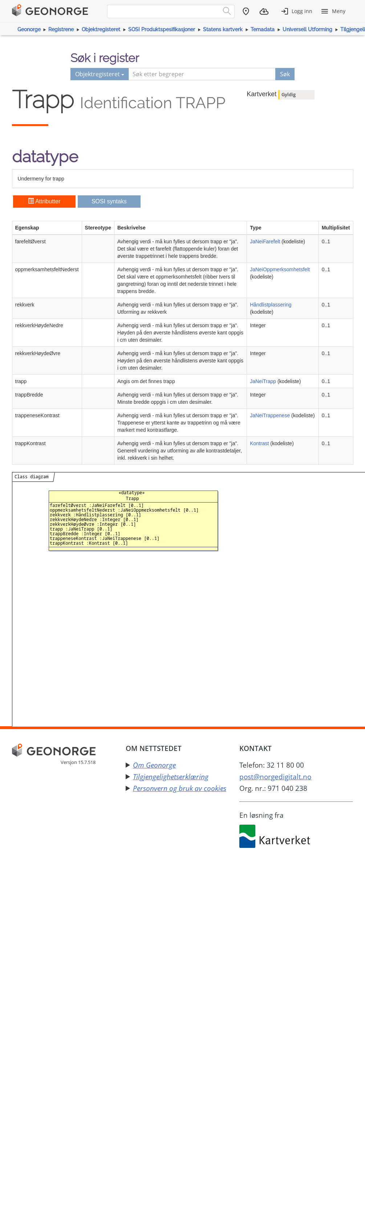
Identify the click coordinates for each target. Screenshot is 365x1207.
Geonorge (29, 29)
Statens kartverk (223, 29)
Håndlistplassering (270, 305)
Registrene (61, 29)
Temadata (263, 29)
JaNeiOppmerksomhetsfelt (280, 269)
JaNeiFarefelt (265, 241)
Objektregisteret (101, 29)
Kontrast (259, 443)
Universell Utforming (307, 29)
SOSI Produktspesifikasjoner (161, 29)
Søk (285, 74)
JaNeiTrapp (263, 381)
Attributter (44, 201)
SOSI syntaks (109, 201)
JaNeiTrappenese (270, 415)
